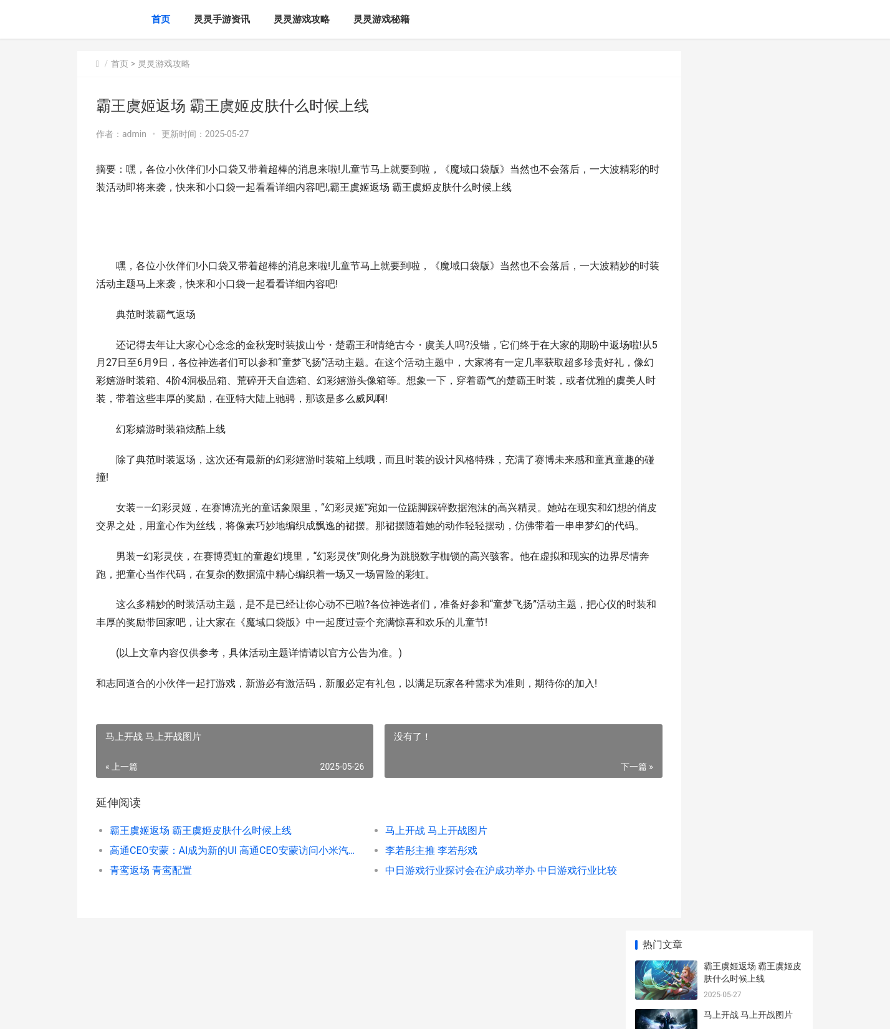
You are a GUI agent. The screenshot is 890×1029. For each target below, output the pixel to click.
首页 (160, 19)
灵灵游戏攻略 (302, 19)
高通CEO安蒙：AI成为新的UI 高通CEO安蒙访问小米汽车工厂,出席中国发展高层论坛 (218, 887)
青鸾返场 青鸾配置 (151, 906)
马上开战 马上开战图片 (403, 867)
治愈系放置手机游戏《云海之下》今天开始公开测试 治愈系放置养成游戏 (752, 384)
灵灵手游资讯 (222, 19)
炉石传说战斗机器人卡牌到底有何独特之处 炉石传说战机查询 (752, 767)
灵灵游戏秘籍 (381, 19)
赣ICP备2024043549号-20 (252, 1009)
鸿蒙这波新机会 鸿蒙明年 (752, 518)
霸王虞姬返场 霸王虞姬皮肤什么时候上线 (201, 867)
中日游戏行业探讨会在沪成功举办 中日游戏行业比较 (460, 906)
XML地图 (312, 1009)
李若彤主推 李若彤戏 (398, 887)
